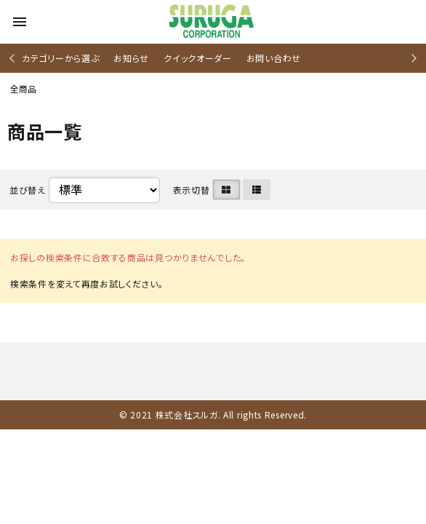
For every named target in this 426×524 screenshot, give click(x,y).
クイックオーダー (198, 58)
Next (412, 58)
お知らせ (131, 58)
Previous (13, 58)
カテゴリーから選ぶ (60, 58)
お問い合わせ (273, 58)
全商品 (23, 88)
